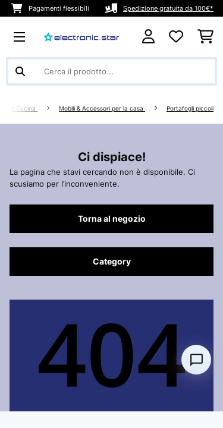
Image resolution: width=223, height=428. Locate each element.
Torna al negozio (112, 219)
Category (112, 261)
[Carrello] (205, 37)
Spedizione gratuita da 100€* (168, 8)
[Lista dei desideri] (176, 37)
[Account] (148, 36)
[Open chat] (196, 359)
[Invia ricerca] (20, 71)
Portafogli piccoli (190, 108)
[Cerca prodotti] (111, 71)
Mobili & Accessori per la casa (102, 108)
